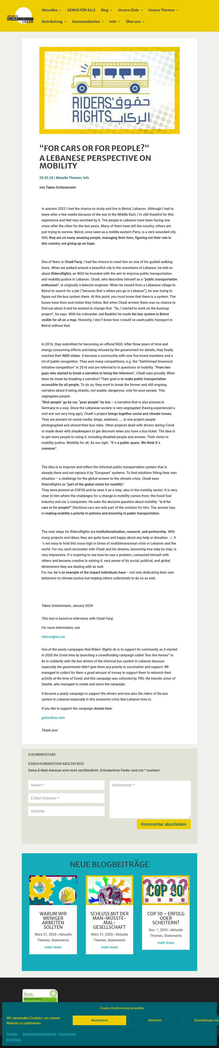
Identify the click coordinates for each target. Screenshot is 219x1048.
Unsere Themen (161, 10)
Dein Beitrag (52, 22)
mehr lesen (53, 947)
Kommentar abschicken (163, 824)
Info (113, 22)
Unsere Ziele (128, 10)
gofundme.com (53, 718)
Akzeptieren (99, 1020)
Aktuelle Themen (68, 178)
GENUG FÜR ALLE (81, 10)
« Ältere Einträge (41, 964)
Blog (105, 10)
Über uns (133, 22)
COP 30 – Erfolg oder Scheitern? (166, 918)
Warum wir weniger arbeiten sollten (53, 920)
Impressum (67, 1034)
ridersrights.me (53, 637)
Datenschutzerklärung (39, 1034)
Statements (60, 940)
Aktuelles (50, 10)
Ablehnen (155, 1020)
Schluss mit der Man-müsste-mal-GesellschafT (109, 920)
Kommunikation (86, 22)
